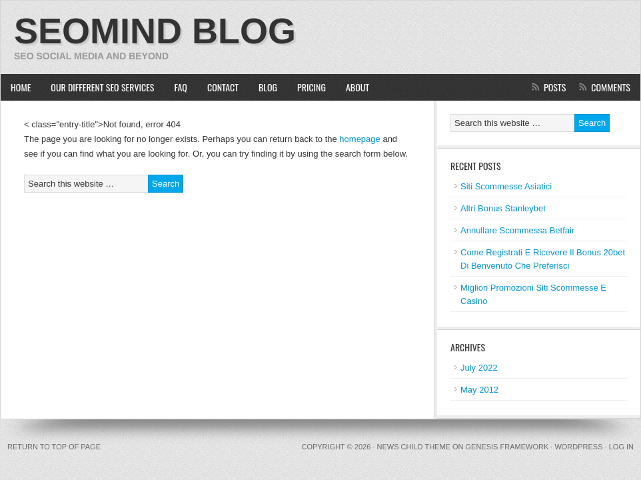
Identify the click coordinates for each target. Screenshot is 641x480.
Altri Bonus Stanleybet (503, 208)
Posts (555, 87)
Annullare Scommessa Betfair (517, 230)
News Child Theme (413, 447)
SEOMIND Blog (155, 31)
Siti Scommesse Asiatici (506, 186)
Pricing (311, 87)
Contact (223, 87)
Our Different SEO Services (97, 87)
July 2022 (479, 368)
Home (21, 87)
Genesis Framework (507, 447)
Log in (621, 447)
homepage (359, 139)
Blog (268, 87)
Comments (610, 87)
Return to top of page (54, 447)
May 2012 (479, 390)
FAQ (181, 87)
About (357, 87)
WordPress (578, 447)
